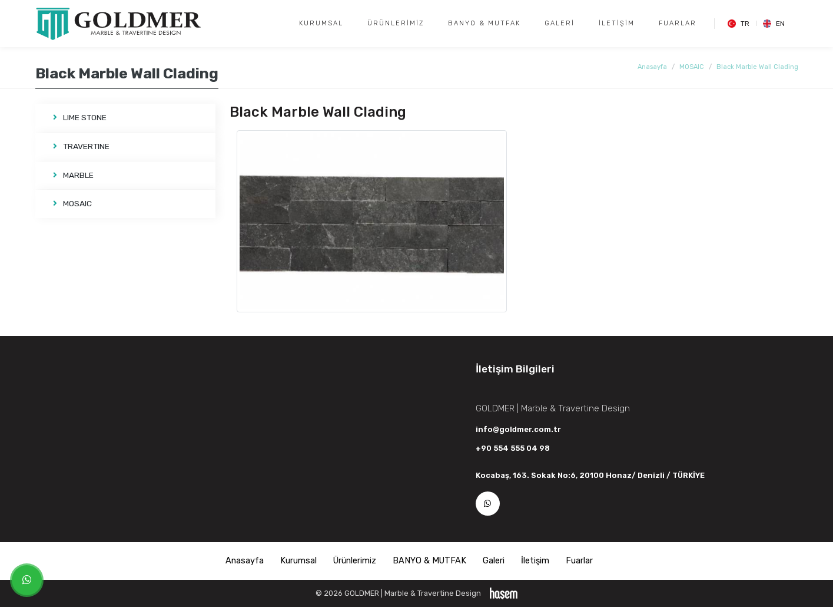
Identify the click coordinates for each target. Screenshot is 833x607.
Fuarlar (677, 23)
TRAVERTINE (81, 146)
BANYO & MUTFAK (484, 23)
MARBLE (73, 175)
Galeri (560, 23)
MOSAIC (691, 67)
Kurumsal (321, 23)
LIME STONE (80, 117)
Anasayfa (652, 67)
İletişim (617, 23)
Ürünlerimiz (395, 23)
